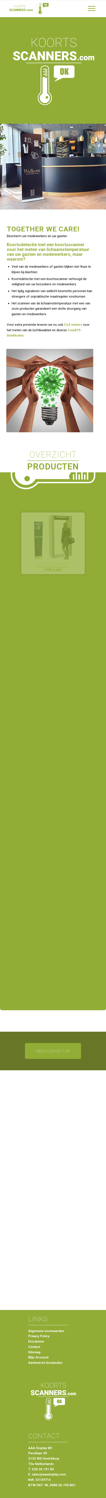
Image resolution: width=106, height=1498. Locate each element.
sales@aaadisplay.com (49, 1474)
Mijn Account (38, 1357)
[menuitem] (91, 8)
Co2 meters (72, 323)
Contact (34, 1347)
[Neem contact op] (53, 1051)
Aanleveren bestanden (45, 1363)
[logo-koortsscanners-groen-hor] (44, 8)
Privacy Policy (39, 1336)
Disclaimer (36, 1341)
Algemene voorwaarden (46, 1331)
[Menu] (91, 8)
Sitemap (34, 1352)
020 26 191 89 (43, 1469)
